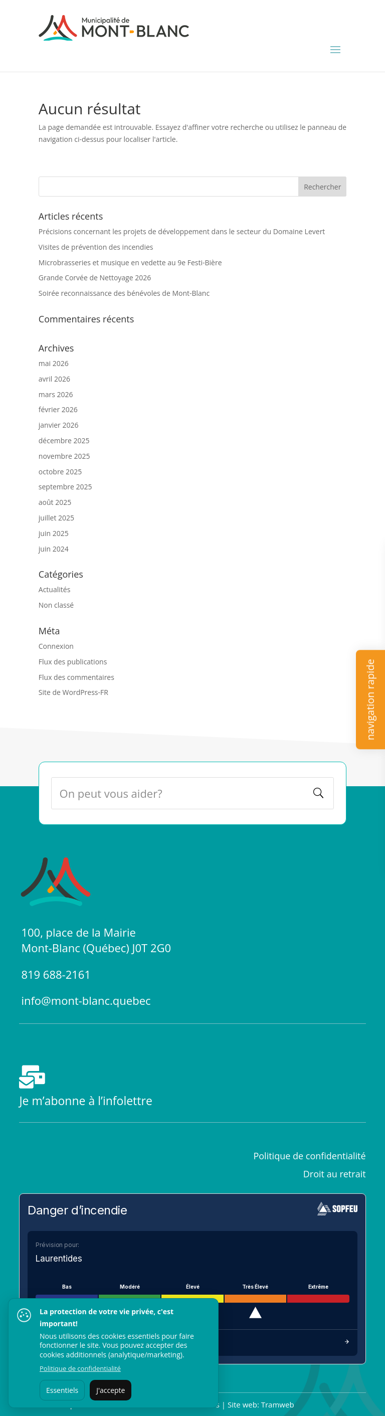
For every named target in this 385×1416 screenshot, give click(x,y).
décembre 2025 (64, 440)
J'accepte (110, 1390)
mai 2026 (54, 363)
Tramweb (277, 1404)
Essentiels (62, 1390)
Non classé (56, 605)
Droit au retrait (334, 1174)
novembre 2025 (64, 456)
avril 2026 (54, 379)
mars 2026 (56, 394)
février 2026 (58, 409)
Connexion (56, 646)
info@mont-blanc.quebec (85, 1000)
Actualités (55, 589)
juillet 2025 (56, 517)
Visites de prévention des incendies (96, 247)
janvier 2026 (59, 425)
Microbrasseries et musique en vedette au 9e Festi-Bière (130, 262)
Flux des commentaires (76, 677)
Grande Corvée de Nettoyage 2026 (95, 277)
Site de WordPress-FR (73, 692)
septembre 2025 (65, 486)
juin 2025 (54, 533)
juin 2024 (54, 549)
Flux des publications (73, 661)
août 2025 (55, 502)
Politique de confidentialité (80, 1368)
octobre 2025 (60, 471)
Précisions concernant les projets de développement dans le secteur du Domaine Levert (182, 231)
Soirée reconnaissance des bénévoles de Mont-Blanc (124, 293)
